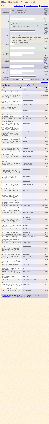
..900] (45, 84)
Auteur (7, 35)
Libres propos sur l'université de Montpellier (9, 229)
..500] (25, 84)
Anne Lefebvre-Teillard (28, 271)
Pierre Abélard (26, 217)
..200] (9, 84)
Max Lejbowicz (26, 264)
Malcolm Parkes (27, 242)
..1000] (5, 85)
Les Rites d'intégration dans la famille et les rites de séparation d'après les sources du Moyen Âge (11, 120)
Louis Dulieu (26, 228)
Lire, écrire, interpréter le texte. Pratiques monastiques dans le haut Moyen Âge (11, 243)
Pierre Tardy (26, 116)
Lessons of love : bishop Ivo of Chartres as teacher (11, 213)
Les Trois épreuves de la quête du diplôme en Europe (9, 191)
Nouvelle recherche (32, 6)
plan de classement (46, 63)
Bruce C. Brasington (28, 212)
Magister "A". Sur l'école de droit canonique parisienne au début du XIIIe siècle (11, 273)
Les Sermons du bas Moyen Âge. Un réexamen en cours (10, 145)
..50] (2, 84)
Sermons (11, 142)
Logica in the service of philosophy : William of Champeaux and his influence (11, 257)
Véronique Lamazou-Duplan (30, 236)
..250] (12, 84)
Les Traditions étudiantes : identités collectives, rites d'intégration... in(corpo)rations (10, 177)
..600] (30, 84)
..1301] (26, 85)
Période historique (6, 76)
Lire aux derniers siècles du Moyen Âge (11, 234)
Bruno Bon (25, 141)
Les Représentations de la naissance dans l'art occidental (10, 113)
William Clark (26, 190)
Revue (7, 47)
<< (29, 85)
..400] (20, 84)
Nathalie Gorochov (27, 104)
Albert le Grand (26, 254)
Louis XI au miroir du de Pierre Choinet (10, 268)
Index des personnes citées (6, 72)
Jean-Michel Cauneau (28, 163)
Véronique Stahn (27, 156)
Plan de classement (6, 61)
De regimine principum (11, 186)
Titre (8, 21)
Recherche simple (19, 6)
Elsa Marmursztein (27, 194)
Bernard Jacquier (27, 123)
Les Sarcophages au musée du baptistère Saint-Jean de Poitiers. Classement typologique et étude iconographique (9, 133)
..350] (17, 84)
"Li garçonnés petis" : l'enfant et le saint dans (11, 226)
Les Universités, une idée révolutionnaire (11, 205)
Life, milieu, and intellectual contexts (10, 232)
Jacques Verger (26, 91)
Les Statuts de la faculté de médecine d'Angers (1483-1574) (10, 164)
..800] (40, 84)
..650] (33, 84)
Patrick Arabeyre (27, 290)
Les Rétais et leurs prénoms (8, 116)
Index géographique (5, 66)
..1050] (8, 85)
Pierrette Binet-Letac (28, 151)
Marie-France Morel (27, 113)
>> (31, 85)
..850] (43, 84)
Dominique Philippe (27, 164)
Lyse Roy (25, 137)
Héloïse (24, 216)
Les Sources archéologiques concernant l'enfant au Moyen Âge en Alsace (11, 157)
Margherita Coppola (27, 131)
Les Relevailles (5, 110)
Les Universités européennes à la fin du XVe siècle (11, 203)
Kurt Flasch (25, 276)
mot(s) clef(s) (45, 56)
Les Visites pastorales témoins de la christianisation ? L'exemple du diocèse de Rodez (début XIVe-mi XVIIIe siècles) (11, 209)
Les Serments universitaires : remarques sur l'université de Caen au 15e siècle (11, 138)
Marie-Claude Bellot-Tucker (29, 279)
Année (7, 44)
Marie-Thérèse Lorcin (28, 100)
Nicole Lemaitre (26, 207)
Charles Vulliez (26, 284)
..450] (22, 84)
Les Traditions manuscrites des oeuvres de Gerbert (11, 181)
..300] (15, 84)
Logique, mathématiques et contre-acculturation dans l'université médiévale (11, 265)
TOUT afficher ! (44, 82)
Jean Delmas (26, 110)
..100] (4, 84)
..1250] (20, 85)
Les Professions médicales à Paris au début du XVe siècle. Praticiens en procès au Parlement (10, 96)
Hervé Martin (26, 144)
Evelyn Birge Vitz (27, 246)
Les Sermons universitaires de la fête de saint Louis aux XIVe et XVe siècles (11, 149)
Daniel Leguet (26, 166)
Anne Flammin (26, 133)
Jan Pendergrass (27, 219)
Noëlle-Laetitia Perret (28, 184)
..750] (38, 84)
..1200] (17, 85)
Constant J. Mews (27, 256)
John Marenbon (26, 232)
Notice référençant (6, 11)
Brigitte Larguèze (27, 176)
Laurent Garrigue (27, 95)
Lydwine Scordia (27, 268)
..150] (7, 84)
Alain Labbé (25, 225)
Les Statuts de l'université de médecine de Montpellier (11, 160)
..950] (2, 85)
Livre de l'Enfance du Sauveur (10, 250)
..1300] (23, 85)
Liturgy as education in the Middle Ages (11, 246)
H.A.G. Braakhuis (27, 259)
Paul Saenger (26, 234)
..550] (27, 84)
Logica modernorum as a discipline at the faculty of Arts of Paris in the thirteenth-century (11, 261)
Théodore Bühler (27, 118)
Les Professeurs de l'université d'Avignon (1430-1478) (11, 92)
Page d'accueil (43, 6)
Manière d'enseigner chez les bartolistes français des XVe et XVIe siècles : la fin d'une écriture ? (11, 292)
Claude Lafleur (26, 169)
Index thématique (6, 54)
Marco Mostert (26, 181)
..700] (35, 84)
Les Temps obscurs (6, 166)
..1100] (11, 85)
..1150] (14, 85)
